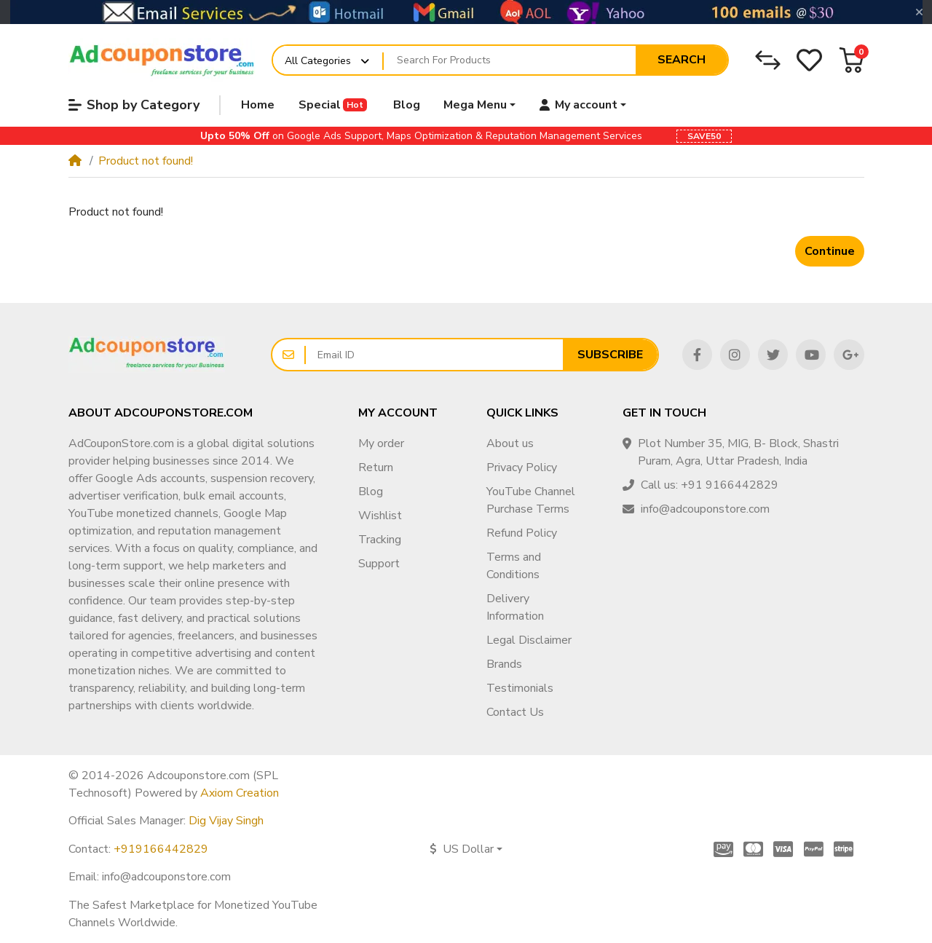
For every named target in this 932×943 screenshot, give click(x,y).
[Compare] (768, 60)
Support (379, 564)
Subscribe (610, 355)
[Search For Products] (510, 60)
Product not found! (145, 161)
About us (510, 443)
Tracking (379, 540)
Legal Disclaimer (529, 640)
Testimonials (519, 688)
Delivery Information (515, 607)
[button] (851, 60)
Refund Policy (521, 533)
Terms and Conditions (513, 566)
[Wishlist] (809, 60)
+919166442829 (161, 849)
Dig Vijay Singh (226, 821)
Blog (370, 492)
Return (375, 467)
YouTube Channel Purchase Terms (530, 500)
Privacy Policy (521, 467)
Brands (504, 664)
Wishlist (380, 516)
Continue (830, 251)
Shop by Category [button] (134, 105)
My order (381, 443)
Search (681, 60)
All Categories (318, 61)
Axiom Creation (239, 793)
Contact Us (515, 712)
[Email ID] (434, 354)
